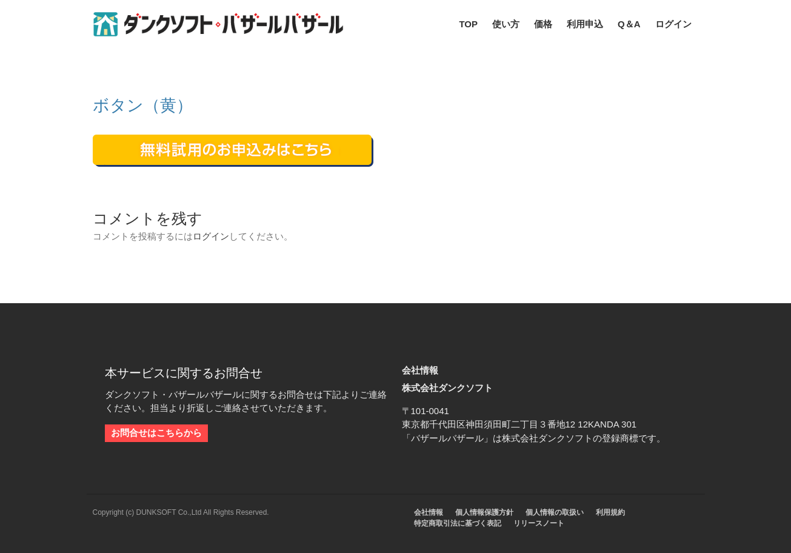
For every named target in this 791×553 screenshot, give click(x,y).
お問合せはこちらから (156, 432)
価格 (543, 24)
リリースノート (538, 523)
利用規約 (610, 512)
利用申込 (585, 24)
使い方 (505, 24)
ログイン (673, 24)
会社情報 (428, 512)
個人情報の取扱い (555, 512)
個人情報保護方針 (484, 512)
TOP (468, 24)
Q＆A (629, 24)
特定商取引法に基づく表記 (457, 523)
